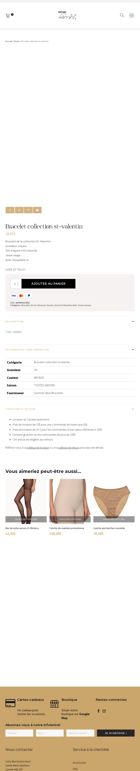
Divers (17, 41)
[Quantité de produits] (15, 284)
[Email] (37, 210)
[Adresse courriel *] (80, 595)
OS (36, 370)
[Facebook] (10, 210)
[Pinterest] (28, 210)
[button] (14, 642)
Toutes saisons (84, 306)
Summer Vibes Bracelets (66, 306)
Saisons (50, 306)
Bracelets (25, 306)
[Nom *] (50, 595)
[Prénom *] (19, 595)
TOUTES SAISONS (44, 386)
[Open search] (122, 15)
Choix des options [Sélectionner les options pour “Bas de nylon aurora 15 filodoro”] (26, 520)
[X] (19, 210)
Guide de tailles (15, 269)
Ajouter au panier (49, 284)
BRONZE (39, 378)
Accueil (8, 41)
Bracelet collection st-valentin (52, 363)
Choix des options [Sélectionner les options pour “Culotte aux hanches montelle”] (114, 520)
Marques (42, 306)
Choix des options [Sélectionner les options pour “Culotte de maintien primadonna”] (70, 520)
